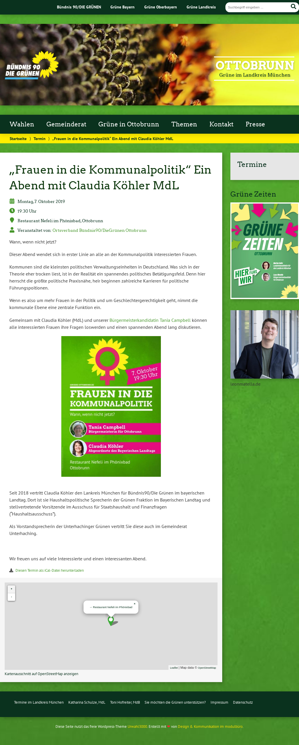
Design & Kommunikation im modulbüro (210, 726)
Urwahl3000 (137, 726)
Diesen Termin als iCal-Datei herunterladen (49, 570)
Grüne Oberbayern (160, 7)
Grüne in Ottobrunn (128, 124)
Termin (40, 138)
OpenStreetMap (207, 667)
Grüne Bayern (122, 7)
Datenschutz (243, 702)
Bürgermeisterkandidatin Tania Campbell (150, 320)
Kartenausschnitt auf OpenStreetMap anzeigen (41, 673)
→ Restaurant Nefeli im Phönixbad (110, 607)
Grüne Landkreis (201, 7)
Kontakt (221, 124)
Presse (255, 124)
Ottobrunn (254, 66)
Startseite (18, 138)
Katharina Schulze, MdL (86, 702)
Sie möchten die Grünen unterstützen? (175, 702)
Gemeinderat (66, 124)
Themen (184, 124)
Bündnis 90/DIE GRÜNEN (79, 7)
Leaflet (174, 667)
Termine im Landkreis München (39, 702)
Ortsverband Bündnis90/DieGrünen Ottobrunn (100, 230)
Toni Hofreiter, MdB (125, 702)
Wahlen (22, 124)
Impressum (219, 702)
